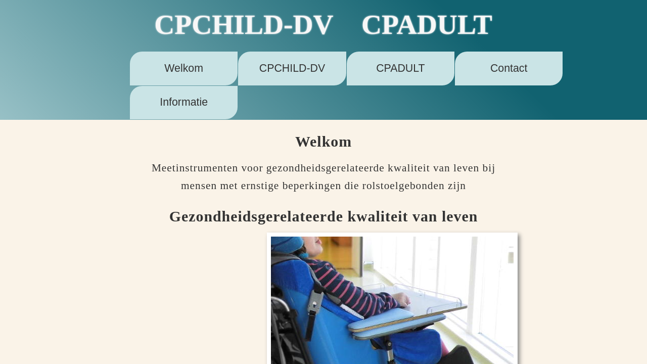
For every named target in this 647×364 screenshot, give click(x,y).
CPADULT (400, 68)
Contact (509, 68)
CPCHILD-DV (292, 68)
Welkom (183, 68)
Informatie (184, 102)
